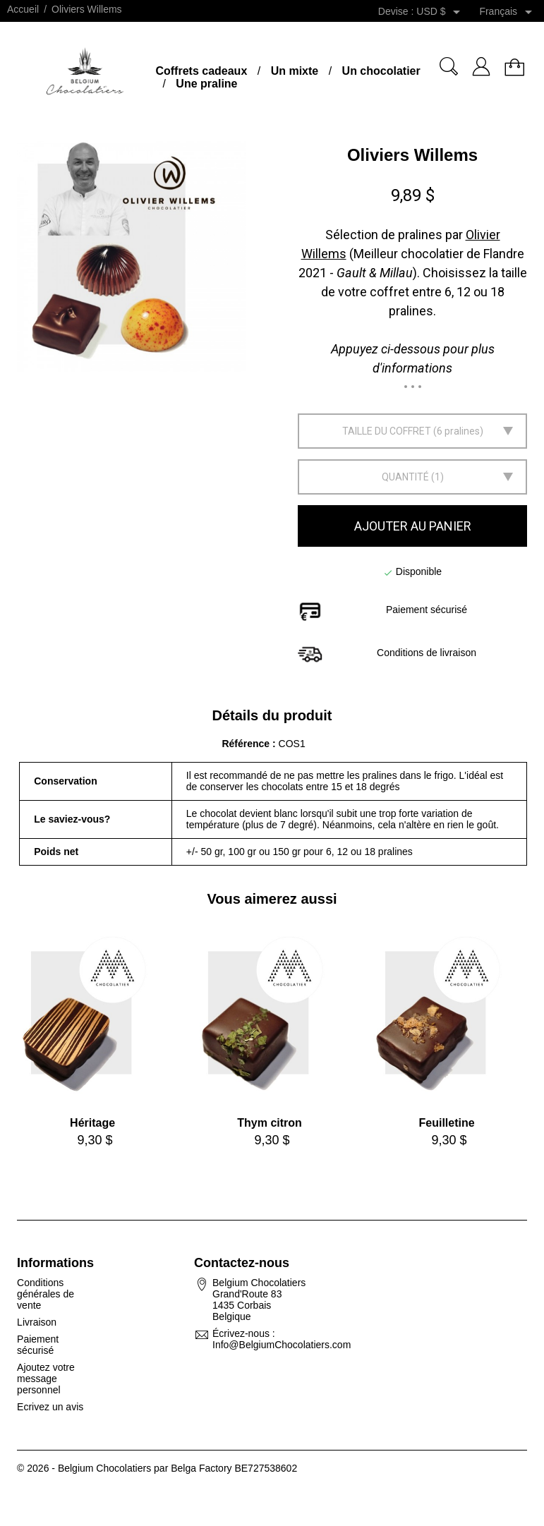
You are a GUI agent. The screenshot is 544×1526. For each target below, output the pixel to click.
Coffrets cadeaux (201, 71)
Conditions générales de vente (45, 1294)
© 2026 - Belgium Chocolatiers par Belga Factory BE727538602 (157, 1468)
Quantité (405, 477)
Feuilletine (447, 1123)
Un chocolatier (381, 71)
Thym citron (269, 1123)
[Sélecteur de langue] (508, 12)
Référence (247, 743)
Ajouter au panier (412, 526)
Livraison (36, 1322)
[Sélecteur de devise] (440, 12)
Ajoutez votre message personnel (46, 1378)
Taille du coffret (386, 431)
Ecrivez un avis (50, 1406)
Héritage (92, 1123)
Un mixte (295, 71)
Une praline (206, 84)
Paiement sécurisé (38, 1344)
